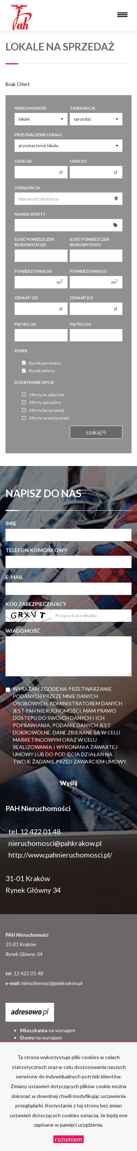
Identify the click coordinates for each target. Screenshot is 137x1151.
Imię (10, 523)
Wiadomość (22, 631)
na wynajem (47, 1030)
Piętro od (25, 324)
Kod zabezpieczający (35, 604)
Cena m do (81, 297)
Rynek (21, 351)
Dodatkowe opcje (34, 382)
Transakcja (82, 108)
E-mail (14, 577)
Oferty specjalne (41, 402)
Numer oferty (30, 214)
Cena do (78, 161)
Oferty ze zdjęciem (43, 394)
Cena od (23, 161)
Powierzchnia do (88, 271)
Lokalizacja (27, 188)
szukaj (96, 432)
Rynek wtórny (38, 371)
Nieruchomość (31, 108)
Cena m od (26, 297)
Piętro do (80, 324)
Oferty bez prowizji (43, 410)
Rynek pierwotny (41, 363)
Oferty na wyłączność (45, 418)
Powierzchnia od (33, 271)
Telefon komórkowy (36, 550)
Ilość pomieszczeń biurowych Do (89, 242)
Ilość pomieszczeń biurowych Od (34, 242)
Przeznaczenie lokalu (38, 135)
